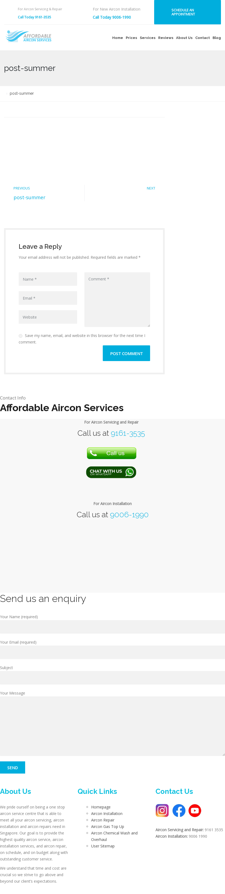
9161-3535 (128, 433)
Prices (131, 38)
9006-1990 (129, 514)
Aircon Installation (107, 813)
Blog (217, 38)
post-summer (29, 197)
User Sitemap (103, 846)
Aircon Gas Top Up (107, 826)
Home (117, 38)
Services (147, 38)
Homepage (101, 807)
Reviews (165, 38)
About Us (184, 38)
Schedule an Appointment (183, 12)
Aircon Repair (102, 820)
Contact (202, 38)
